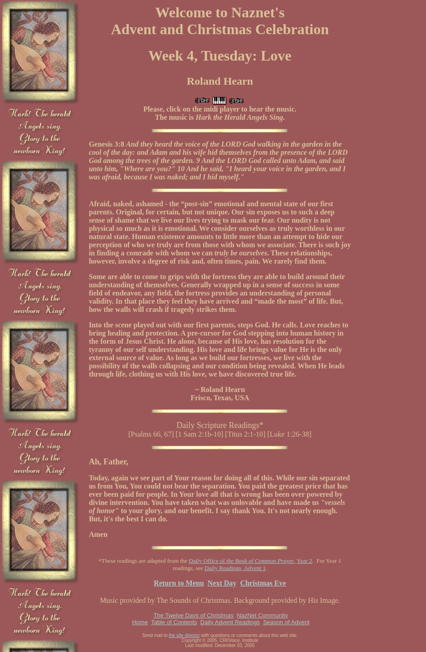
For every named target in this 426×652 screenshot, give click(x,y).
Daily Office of (241, 560)
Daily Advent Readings (230, 622)
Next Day (222, 583)
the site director (184, 635)
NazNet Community (262, 615)
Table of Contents (174, 622)
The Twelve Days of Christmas (193, 615)
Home (140, 622)
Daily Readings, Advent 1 (235, 568)
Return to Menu (179, 583)
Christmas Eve (263, 583)
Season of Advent (286, 622)
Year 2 (304, 560)
